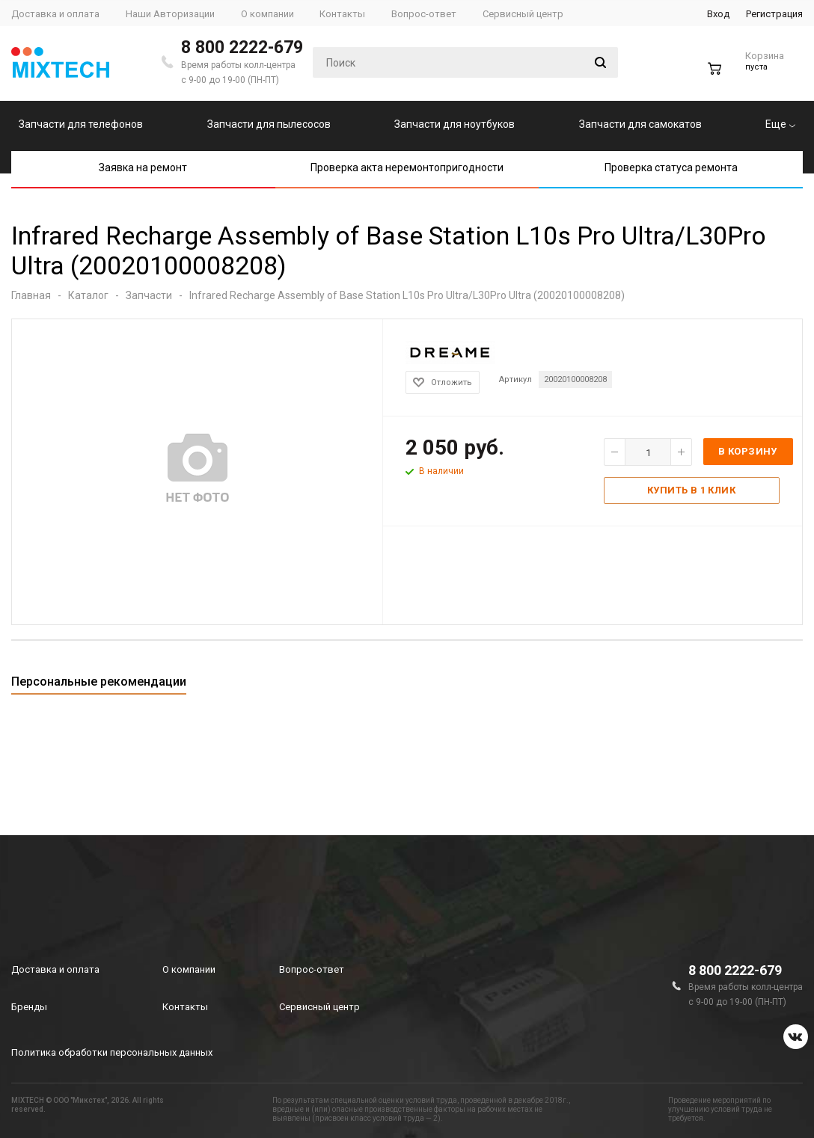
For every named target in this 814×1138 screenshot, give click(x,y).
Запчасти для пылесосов (269, 124)
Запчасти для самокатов (640, 124)
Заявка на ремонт (143, 167)
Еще (780, 124)
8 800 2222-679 (242, 47)
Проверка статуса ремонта (671, 167)
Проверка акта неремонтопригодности (407, 167)
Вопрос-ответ (311, 969)
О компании (188, 969)
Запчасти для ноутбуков (454, 124)
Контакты (185, 1006)
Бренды (29, 1006)
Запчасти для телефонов (81, 124)
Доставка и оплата (55, 969)
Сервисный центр (319, 1006)
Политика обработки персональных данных (111, 1052)
